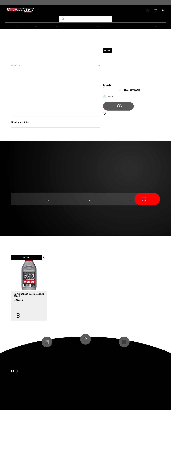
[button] (16, 26)
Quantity (107, 86)
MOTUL (26, 323)
